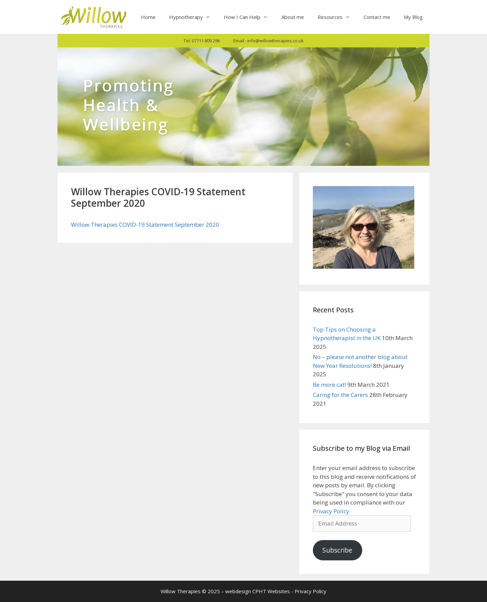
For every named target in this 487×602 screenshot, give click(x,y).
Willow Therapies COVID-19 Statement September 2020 (145, 224)
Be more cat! (329, 384)
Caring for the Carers (340, 395)
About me (292, 17)
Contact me (377, 17)
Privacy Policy (331, 511)
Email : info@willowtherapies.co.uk (268, 41)
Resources (337, 17)
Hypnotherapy (193, 17)
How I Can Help (249, 17)
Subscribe (337, 550)
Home (148, 17)
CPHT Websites (271, 591)
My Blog (413, 17)
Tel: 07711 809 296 (202, 41)
